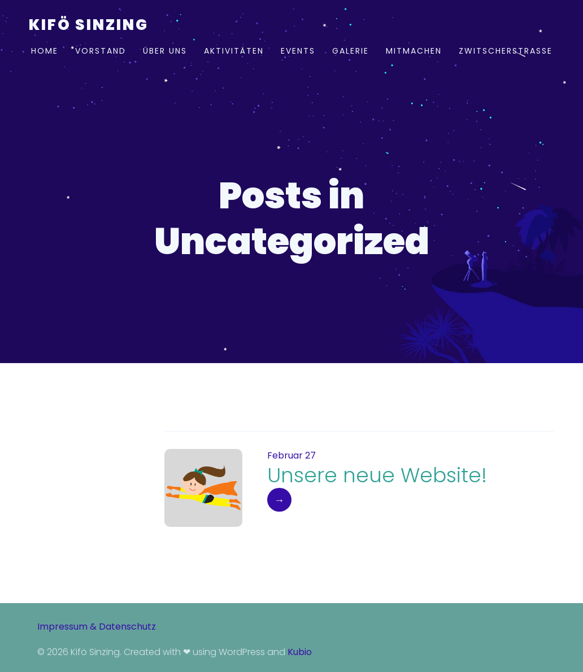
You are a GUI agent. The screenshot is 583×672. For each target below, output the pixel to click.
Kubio (300, 651)
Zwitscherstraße (505, 50)
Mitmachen (414, 50)
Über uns (165, 50)
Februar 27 (291, 455)
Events (298, 50)
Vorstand (100, 50)
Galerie (350, 50)
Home (44, 50)
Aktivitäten (234, 50)
